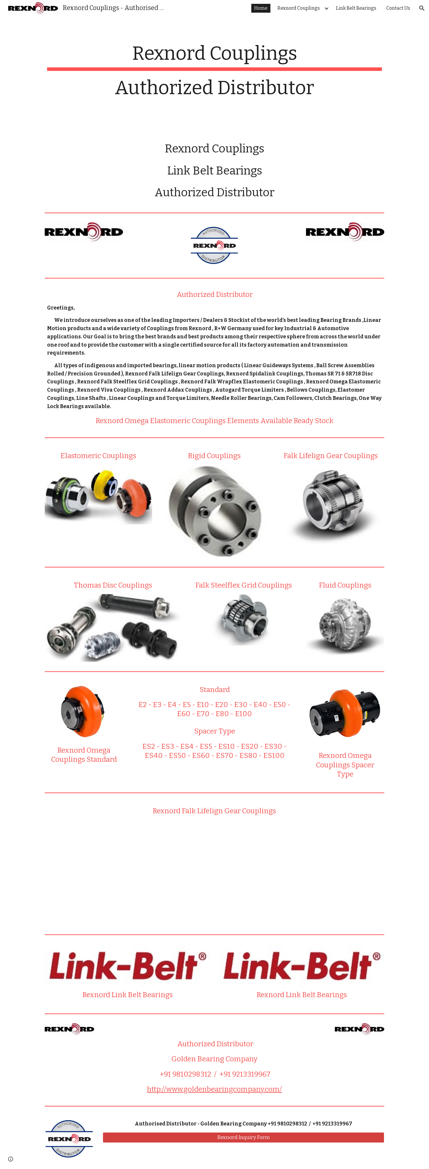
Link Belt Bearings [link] (356, 8)
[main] (214, 74)
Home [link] (260, 8)
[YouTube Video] (214, 872)
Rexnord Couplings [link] (298, 8)
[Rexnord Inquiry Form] (243, 1137)
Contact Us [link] (398, 8)
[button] (422, 8)
